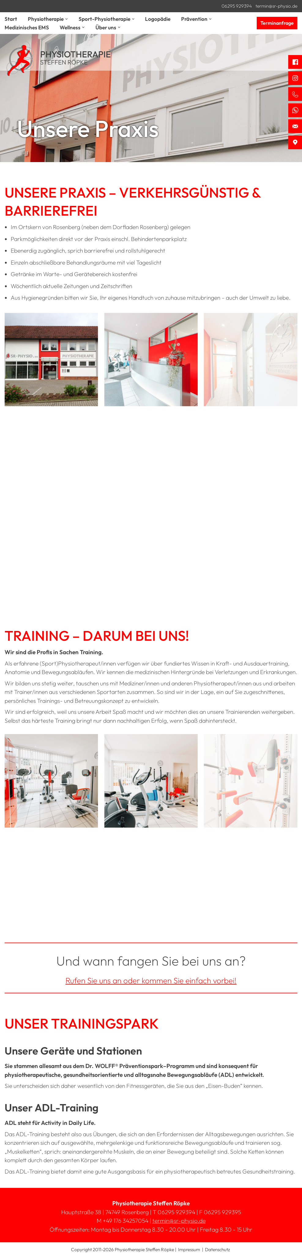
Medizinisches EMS (27, 27)
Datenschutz (217, 1249)
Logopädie (157, 19)
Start (11, 19)
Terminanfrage (277, 23)
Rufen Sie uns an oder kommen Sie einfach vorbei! (151, 980)
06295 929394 (237, 6)
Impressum (189, 1249)
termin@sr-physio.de (276, 6)
